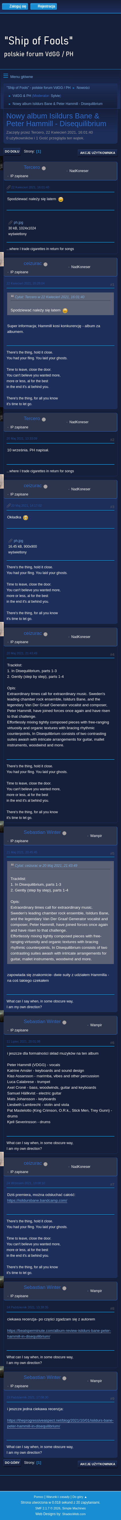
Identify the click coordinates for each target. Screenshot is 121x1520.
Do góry (12, 1462)
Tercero (32, 167)
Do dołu (12, 151)
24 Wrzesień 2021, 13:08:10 (26, 1183)
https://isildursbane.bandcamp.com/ (37, 1200)
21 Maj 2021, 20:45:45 (22, 852)
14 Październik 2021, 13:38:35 (27, 1307)
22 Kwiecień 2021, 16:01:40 (30, 187)
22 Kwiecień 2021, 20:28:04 (26, 283)
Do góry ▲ (79, 1496)
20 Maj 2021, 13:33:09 (22, 438)
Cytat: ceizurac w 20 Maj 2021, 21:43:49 (46, 866)
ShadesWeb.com (74, 1514)
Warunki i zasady (58, 1496)
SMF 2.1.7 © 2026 (47, 1508)
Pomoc (38, 1496)
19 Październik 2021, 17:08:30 (27, 1397)
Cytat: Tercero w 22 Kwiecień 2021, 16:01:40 (49, 297)
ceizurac (33, 263)
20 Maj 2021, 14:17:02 (26, 505)
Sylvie (55, 96)
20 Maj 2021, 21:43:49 (22, 653)
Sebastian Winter (42, 832)
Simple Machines (74, 1508)
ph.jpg (15, 223)
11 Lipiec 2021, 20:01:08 (23, 1041)
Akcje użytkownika (97, 153)
